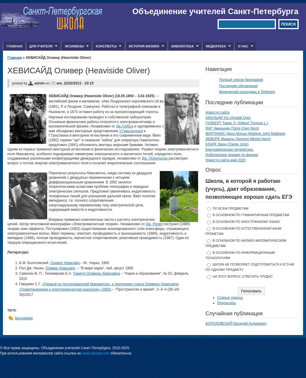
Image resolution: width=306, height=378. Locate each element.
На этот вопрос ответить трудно (242, 276)
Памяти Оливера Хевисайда (96, 273)
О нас (243, 46)
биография (24, 318)
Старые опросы (230, 298)
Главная (14, 46)
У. (131, 131)
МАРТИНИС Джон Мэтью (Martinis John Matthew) (245, 134)
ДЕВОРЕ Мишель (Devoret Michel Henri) (238, 139)
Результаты (226, 303)
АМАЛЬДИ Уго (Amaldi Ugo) (228, 118)
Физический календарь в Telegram (247, 92)
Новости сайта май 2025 (225, 160)
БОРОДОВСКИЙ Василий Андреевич (235, 323)
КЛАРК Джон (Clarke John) (227, 144)
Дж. (124, 126)
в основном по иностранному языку (246, 221)
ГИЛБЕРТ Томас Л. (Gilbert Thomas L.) (236, 123)
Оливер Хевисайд (65, 263)
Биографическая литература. (229, 149)
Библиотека (183, 46)
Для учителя (41, 46)
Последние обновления (238, 86)
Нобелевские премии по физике (231, 155)
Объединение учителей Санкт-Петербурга (215, 11)
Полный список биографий (241, 80)
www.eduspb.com (95, 353)
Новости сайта (217, 112)
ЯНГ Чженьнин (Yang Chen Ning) (232, 128)
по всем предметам (230, 208)
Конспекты (106, 46)
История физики (144, 46)
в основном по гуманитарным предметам (251, 215)
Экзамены (75, 46)
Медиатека (216, 46)
